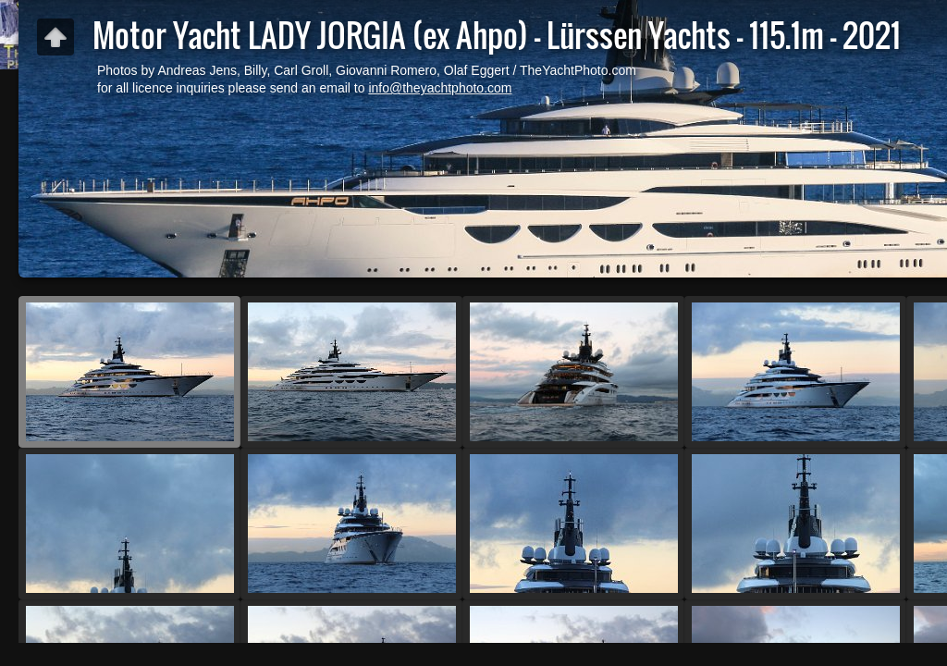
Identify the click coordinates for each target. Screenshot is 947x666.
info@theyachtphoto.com (439, 87)
